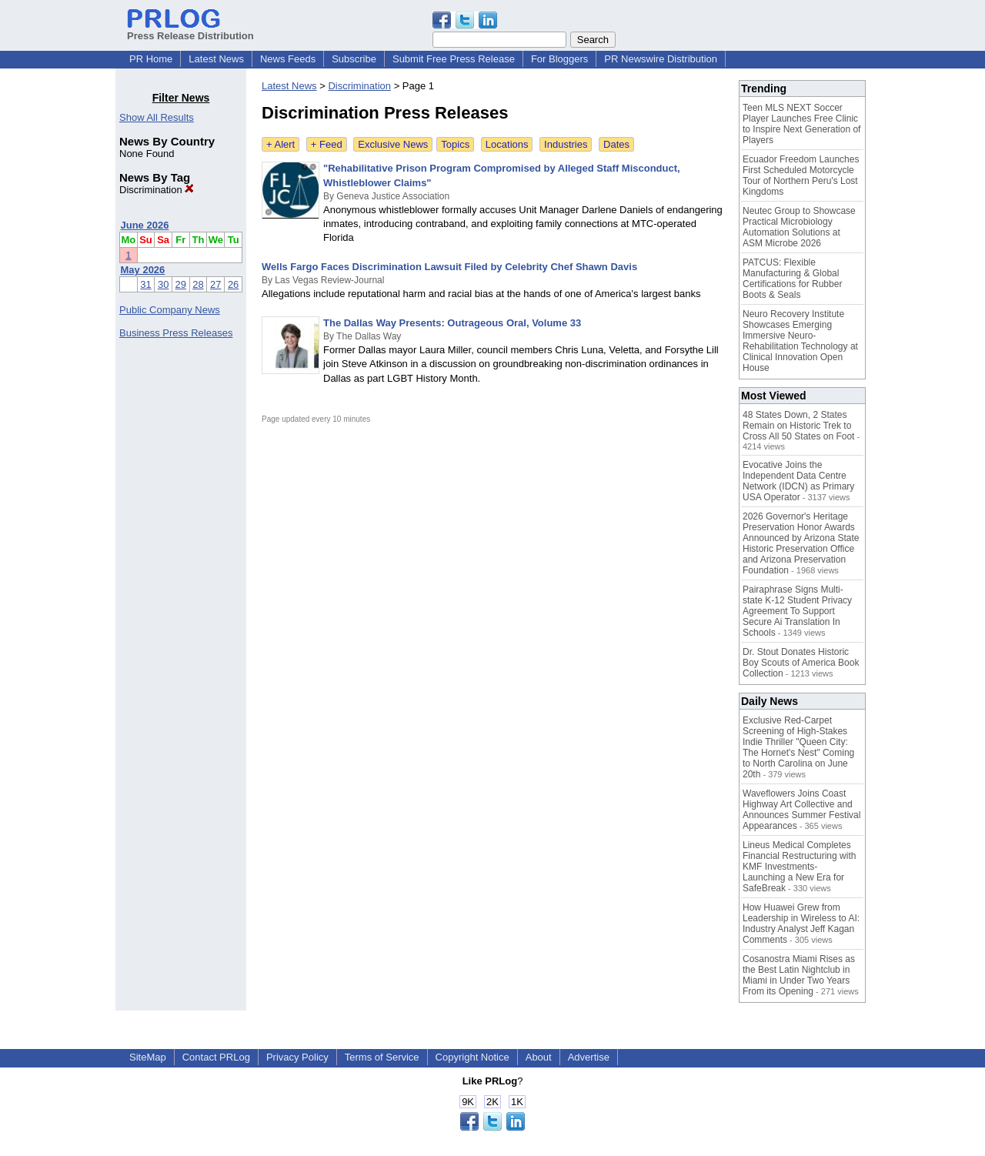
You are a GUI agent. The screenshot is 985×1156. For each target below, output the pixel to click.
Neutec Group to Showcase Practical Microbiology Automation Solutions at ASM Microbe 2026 (799, 227)
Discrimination (156, 189)
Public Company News (169, 310)
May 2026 (143, 270)
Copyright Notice (472, 1057)
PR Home (150, 59)
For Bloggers (559, 59)
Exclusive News (393, 144)
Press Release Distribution (190, 30)
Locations (507, 144)
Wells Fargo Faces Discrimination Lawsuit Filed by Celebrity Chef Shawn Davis (449, 266)
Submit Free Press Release (453, 59)
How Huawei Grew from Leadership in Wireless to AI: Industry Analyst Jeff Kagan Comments (801, 923)
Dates (616, 144)
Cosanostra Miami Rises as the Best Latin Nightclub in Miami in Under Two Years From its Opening (799, 975)
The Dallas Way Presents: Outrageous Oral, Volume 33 (452, 323)
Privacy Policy (297, 1057)
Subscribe (354, 59)
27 (215, 284)
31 (145, 284)
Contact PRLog (216, 1057)
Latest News (216, 59)
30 (163, 284)
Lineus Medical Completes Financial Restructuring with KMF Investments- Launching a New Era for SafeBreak (799, 867)
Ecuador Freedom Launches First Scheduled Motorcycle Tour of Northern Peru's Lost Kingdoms (801, 175)
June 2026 (145, 225)
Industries (565, 144)
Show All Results (156, 117)
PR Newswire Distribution (660, 59)
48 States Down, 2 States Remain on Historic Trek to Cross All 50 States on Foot (798, 425)
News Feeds (288, 59)
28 (197, 284)
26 (233, 284)
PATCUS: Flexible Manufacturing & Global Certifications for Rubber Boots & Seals (792, 278)
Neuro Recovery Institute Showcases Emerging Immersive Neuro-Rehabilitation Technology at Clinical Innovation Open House (800, 341)
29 (180, 284)
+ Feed (326, 144)
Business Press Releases (175, 333)
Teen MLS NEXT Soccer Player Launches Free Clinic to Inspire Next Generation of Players (801, 123)
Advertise (588, 1057)
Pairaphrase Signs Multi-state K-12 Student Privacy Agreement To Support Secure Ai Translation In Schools (797, 611)
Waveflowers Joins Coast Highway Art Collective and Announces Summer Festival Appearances (801, 809)
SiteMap (147, 1057)
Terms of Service (382, 1057)
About (539, 1057)
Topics (455, 144)
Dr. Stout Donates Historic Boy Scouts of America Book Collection (801, 662)
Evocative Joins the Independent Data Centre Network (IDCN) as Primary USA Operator (798, 481)
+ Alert (280, 144)
